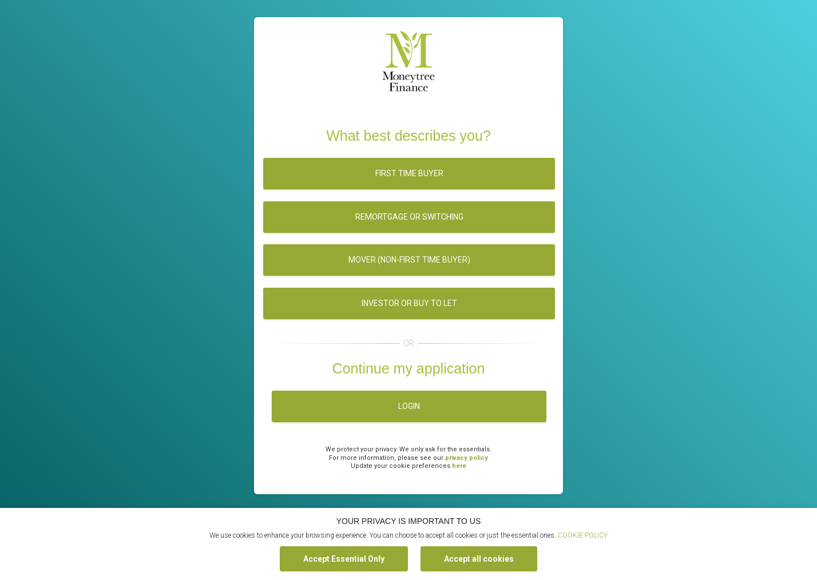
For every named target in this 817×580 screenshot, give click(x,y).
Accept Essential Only (343, 558)
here (459, 466)
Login (409, 406)
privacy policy (466, 458)
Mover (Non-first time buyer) (409, 259)
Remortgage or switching (409, 216)
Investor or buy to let (409, 303)
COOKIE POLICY (583, 535)
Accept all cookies (479, 558)
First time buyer (409, 173)
